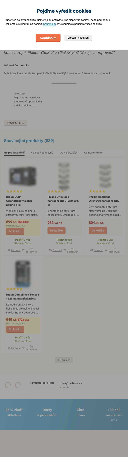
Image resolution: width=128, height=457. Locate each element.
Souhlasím (49, 23)
